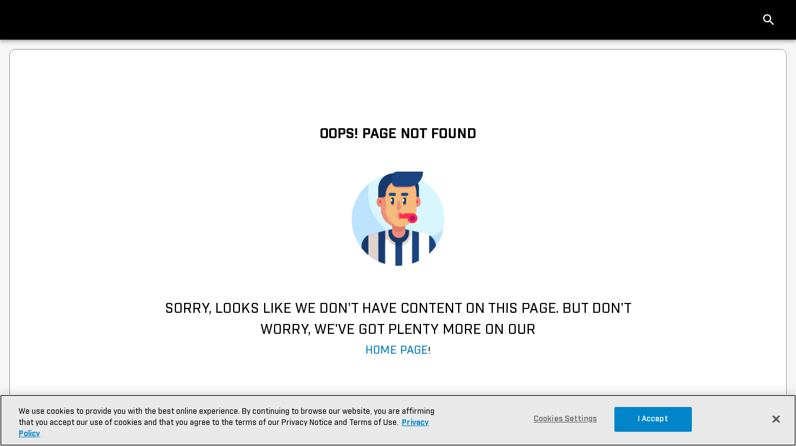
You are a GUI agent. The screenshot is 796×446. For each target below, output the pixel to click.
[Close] (776, 418)
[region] (398, 420)
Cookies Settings (565, 419)
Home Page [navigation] (396, 350)
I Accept (653, 419)
